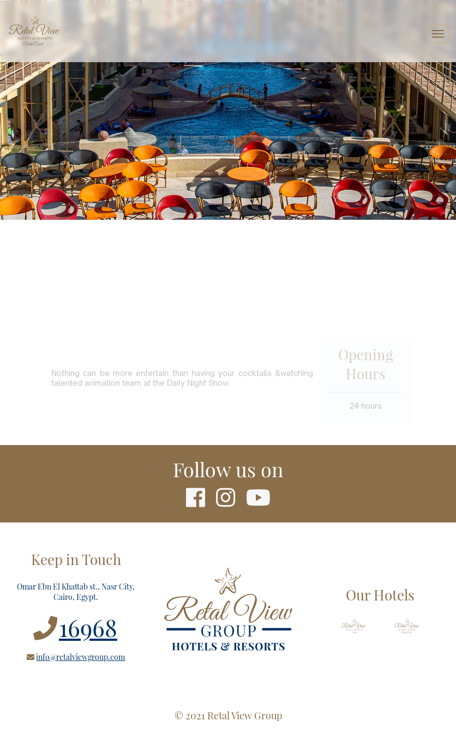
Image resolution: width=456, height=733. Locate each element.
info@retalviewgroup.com (80, 657)
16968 (88, 627)
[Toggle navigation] (438, 34)
